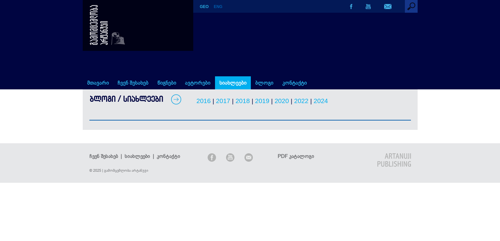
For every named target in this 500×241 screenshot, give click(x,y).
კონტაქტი (294, 83)
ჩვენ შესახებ (133, 83)
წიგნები (166, 83)
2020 (282, 100)
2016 (204, 100)
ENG (218, 6)
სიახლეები (232, 83)
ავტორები (197, 83)
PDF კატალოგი (296, 156)
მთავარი (98, 83)
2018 (242, 100)
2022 (301, 100)
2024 (321, 100)
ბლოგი (264, 83)
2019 (262, 100)
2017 (223, 100)
